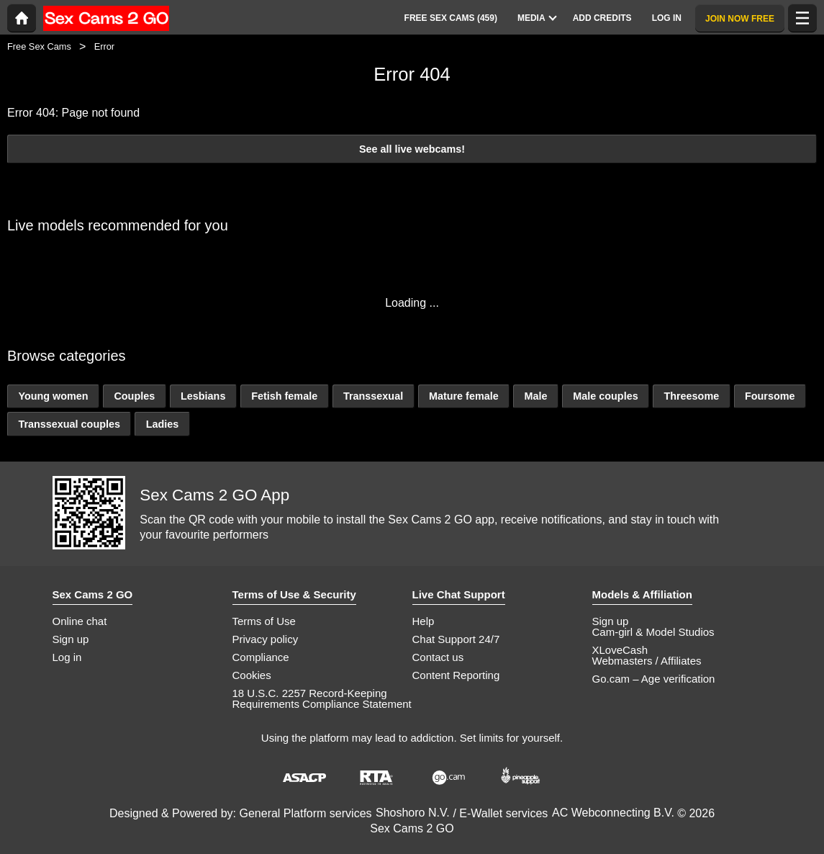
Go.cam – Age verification (653, 679)
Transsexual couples (69, 424)
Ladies (162, 424)
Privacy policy (265, 639)
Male (535, 396)
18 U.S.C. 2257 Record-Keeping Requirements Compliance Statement (322, 698)
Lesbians (203, 396)
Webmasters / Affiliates (647, 661)
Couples (134, 396)
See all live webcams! (412, 149)
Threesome (691, 396)
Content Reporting (456, 675)
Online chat (80, 621)
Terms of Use (264, 621)
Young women (53, 396)
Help (423, 621)
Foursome (770, 396)
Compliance (260, 657)
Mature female (464, 396)
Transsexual (373, 396)
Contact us (438, 657)
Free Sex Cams (39, 46)
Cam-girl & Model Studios (653, 632)
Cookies (251, 675)
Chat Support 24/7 (456, 639)
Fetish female (284, 396)
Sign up (71, 639)
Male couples (605, 396)
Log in (67, 657)
